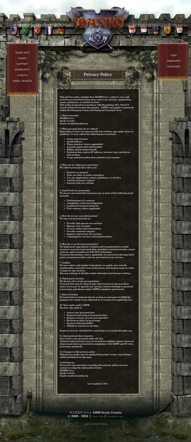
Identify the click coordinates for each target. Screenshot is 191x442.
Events (22, 75)
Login (174, 55)
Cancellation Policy (115, 416)
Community (22, 69)
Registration (173, 60)
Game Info (22, 52)
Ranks (22, 58)
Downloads (173, 66)
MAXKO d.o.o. (80, 412)
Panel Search (22, 80)
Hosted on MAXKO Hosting (95, 424)
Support (22, 63)
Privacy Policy (98, 416)
